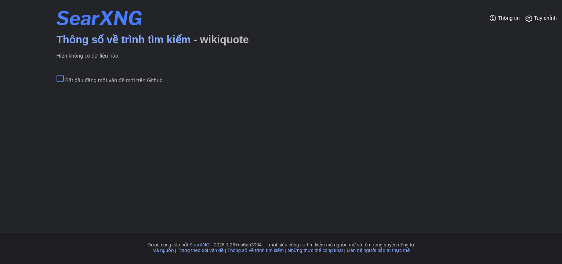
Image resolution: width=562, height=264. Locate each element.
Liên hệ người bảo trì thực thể (378, 250)
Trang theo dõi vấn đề (201, 250)
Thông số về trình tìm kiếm (124, 39)
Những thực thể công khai (315, 250)
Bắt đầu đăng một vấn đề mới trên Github (114, 80)
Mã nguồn (163, 250)
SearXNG (199, 244)
